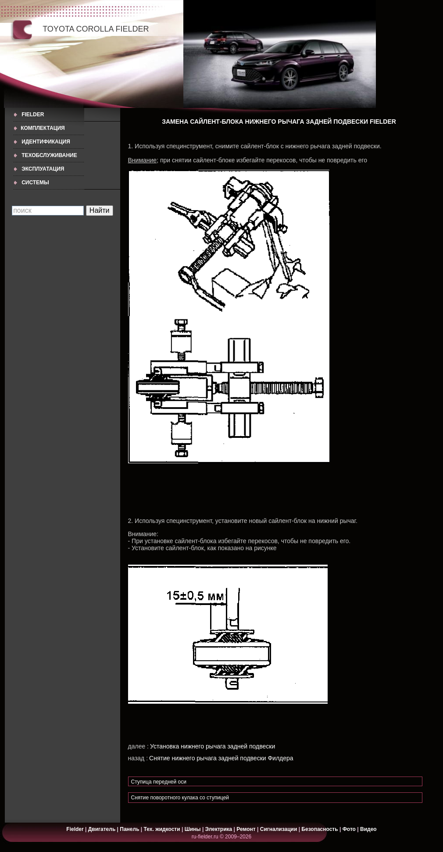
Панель (129, 829)
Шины (193, 829)
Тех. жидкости (163, 829)
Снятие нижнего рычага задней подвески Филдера (221, 758)
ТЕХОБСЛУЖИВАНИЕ (49, 155)
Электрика (219, 829)
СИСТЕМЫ (35, 182)
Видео (368, 829)
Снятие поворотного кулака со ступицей (180, 798)
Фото (349, 829)
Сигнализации (278, 829)
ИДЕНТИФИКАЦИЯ (45, 142)
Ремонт (245, 829)
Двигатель (102, 829)
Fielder (32, 114)
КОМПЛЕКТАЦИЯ (43, 128)
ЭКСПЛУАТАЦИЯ (42, 169)
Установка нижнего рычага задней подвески (212, 746)
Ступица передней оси (158, 782)
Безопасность (319, 829)
